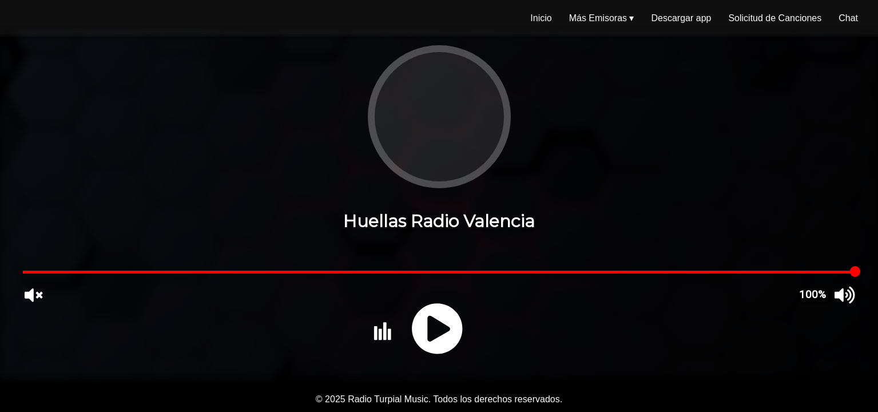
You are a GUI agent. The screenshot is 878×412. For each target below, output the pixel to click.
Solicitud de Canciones (774, 18)
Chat (848, 18)
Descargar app (681, 18)
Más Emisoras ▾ (601, 18)
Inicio (540, 18)
